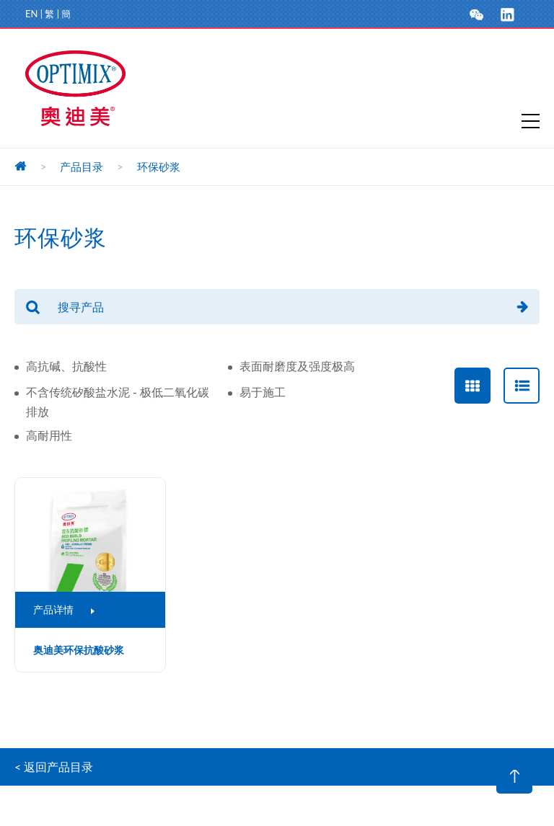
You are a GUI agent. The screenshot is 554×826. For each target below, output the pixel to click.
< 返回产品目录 (53, 766)
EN (31, 13)
